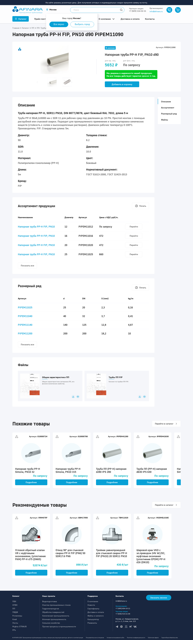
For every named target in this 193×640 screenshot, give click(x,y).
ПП (13, 608)
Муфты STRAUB (19, 626)
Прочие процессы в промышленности (59, 626)
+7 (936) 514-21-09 (123, 614)
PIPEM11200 (25, 333)
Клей (14, 619)
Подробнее (31, 482)
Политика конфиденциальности (136, 637)
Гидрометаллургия (50, 608)
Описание (165, 101)
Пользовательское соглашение (95, 637)
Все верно (59, 24)
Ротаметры (17, 616)
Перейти (134, 226)
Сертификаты (93, 608)
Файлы (164, 119)
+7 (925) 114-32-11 (137, 11)
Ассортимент (167, 107)
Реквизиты (92, 623)
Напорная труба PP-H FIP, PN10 (36, 226)
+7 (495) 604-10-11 (123, 608)
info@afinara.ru (156, 11)
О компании (92, 601)
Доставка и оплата (95, 612)
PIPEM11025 (25, 307)
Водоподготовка (49, 601)
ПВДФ (15, 612)
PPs (14, 630)
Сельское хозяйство (51, 623)
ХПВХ (14, 605)
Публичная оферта (153, 637)
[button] (51, 9)
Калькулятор (93, 619)
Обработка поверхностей (53, 612)
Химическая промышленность (55, 616)
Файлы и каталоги (95, 616)
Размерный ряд (169, 113)
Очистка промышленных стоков (56, 605)
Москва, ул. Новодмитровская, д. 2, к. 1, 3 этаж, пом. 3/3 (127, 620)
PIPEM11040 (25, 316)
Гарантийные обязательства (169, 637)
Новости (91, 605)
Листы (15, 623)
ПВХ (14, 601)
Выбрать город (82, 24)
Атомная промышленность (54, 619)
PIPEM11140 (25, 324)
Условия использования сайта (115, 637)
